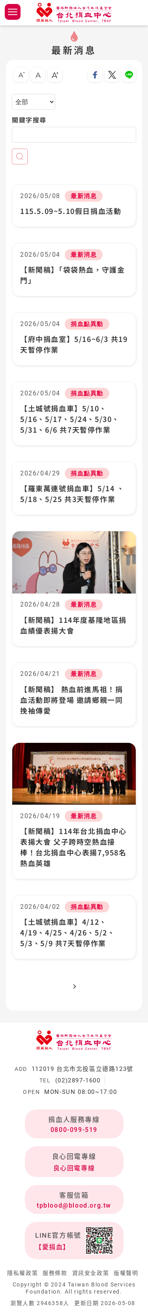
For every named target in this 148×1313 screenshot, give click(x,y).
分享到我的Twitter (112, 75)
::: (9, 62)
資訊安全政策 (90, 1273)
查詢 (20, 156)
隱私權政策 (22, 1273)
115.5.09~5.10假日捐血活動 (70, 211)
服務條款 (55, 1273)
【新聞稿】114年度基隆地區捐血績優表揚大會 (73, 625)
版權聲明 (126, 1273)
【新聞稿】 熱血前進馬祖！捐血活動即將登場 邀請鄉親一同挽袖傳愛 (71, 700)
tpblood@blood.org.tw (74, 1205)
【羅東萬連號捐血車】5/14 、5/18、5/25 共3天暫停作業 (72, 493)
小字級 (21, 75)
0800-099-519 (74, 1130)
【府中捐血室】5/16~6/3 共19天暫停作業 (73, 344)
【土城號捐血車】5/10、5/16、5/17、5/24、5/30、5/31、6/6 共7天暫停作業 (70, 419)
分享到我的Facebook (95, 75)
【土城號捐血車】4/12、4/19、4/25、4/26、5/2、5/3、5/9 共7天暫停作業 (67, 932)
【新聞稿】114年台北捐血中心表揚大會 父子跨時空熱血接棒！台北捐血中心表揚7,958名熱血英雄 (73, 847)
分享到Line (129, 75)
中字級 (38, 75)
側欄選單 (12, 12)
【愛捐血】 (52, 1247)
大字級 (55, 75)
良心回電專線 (74, 1168)
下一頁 (74, 986)
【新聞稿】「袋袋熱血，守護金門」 (72, 274)
